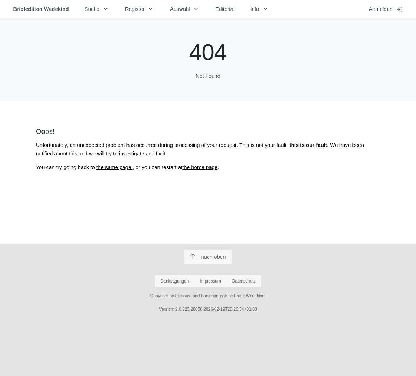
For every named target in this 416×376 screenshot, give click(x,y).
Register (139, 9)
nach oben (208, 257)
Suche (97, 9)
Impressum (210, 281)
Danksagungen (175, 281)
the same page (114, 167)
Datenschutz (244, 281)
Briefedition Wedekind (41, 9)
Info (259, 9)
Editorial (224, 9)
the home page (199, 167)
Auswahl (185, 9)
